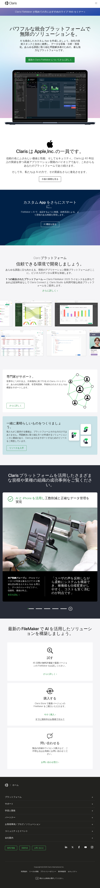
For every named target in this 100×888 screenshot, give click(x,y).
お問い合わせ (39, 848)
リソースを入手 (16, 448)
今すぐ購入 (49, 714)
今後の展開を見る (50, 179)
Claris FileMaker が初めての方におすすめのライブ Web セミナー (49, 11)
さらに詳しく (49, 290)
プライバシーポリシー (48, 871)
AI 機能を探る (50, 224)
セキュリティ (72, 871)
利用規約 (24, 871)
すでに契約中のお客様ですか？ (50, 719)
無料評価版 (11, 848)
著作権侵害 (62, 871)
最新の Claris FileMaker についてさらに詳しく (50, 59)
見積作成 (24, 848)
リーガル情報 (34, 871)
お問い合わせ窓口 (49, 762)
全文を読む (13, 594)
